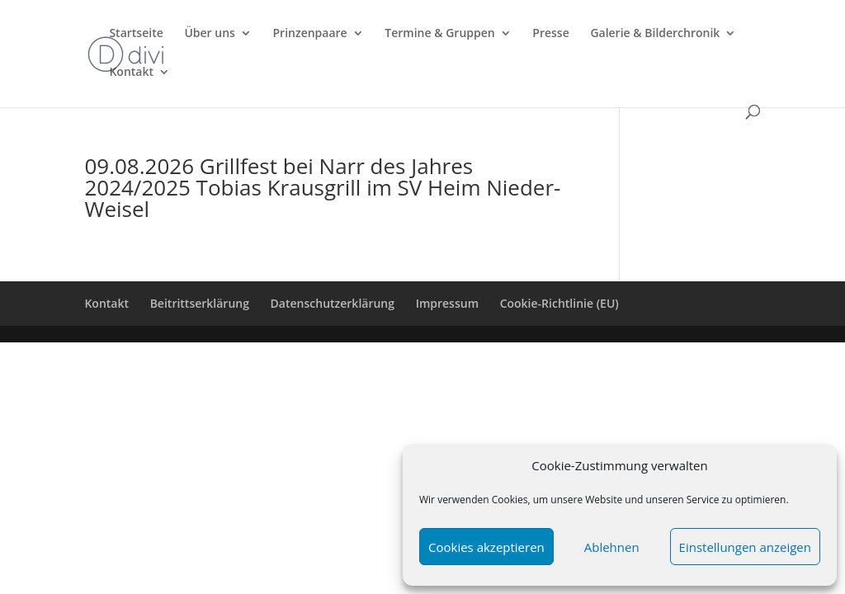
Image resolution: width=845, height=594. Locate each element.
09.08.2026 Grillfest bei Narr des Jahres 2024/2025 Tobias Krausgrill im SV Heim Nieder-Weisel (322, 187)
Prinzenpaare (309, 33)
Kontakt (131, 72)
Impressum (447, 303)
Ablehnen (612, 547)
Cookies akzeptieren (486, 547)
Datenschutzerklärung (332, 303)
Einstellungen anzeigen (745, 547)
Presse (550, 33)
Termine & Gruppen (439, 33)
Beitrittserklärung (199, 303)
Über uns (209, 33)
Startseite (136, 33)
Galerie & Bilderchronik (655, 33)
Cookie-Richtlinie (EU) (559, 303)
